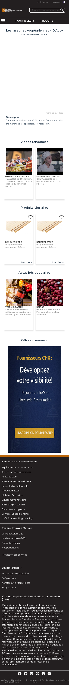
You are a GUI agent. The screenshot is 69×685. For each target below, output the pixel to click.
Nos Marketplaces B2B (14, 538)
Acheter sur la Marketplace (16, 583)
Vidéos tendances (34, 142)
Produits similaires (34, 207)
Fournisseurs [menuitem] (25, 20)
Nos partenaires (10, 547)
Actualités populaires (34, 272)
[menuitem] (3, 21)
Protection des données (14, 554)
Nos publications (11, 543)
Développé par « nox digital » (57, 680)
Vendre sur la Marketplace (16, 573)
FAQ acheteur (9, 587)
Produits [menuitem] (47, 20)
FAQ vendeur (9, 578)
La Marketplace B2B (12, 533)
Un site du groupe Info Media (34, 681)
